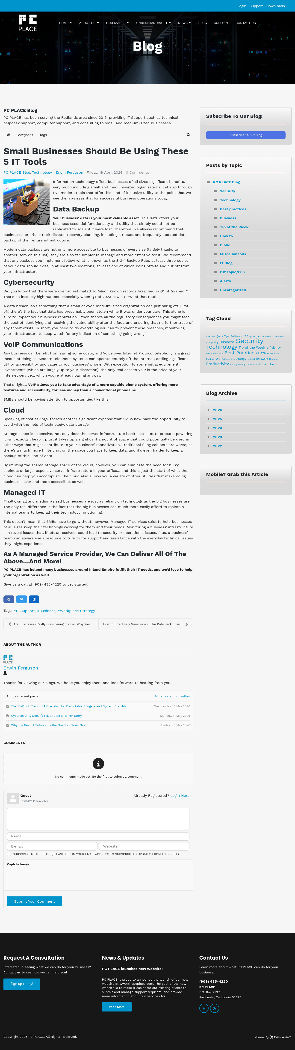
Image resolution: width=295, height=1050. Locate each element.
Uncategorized (233, 290)
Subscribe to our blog (246, 135)
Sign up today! (21, 984)
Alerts (225, 281)
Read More (116, 1007)
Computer (252, 364)
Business (47, 611)
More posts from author (172, 696)
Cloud (225, 245)
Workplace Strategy (77, 611)
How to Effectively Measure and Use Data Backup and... (146, 624)
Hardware (262, 358)
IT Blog (226, 263)
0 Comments (137, 172)
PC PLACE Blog (16, 172)
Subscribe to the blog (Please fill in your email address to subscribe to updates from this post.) (96, 854)
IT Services (116, 23)
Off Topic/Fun (232, 272)
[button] (188, 135)
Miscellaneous (233, 254)
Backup (210, 359)
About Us (87, 23)
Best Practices (240, 352)
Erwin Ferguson (69, 172)
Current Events (268, 364)
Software (236, 336)
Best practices (233, 209)
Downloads (275, 6)
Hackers (273, 359)
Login (241, 6)
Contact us (246, 23)
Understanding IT (152, 23)
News (183, 23)
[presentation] (42, 880)
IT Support (25, 611)
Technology (42, 172)
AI (259, 336)
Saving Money (237, 364)
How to (226, 236)
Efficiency (273, 347)
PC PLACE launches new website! (132, 969)
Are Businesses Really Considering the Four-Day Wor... (50, 624)
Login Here (179, 795)
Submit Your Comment (34, 901)
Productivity (217, 364)
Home (64, 23)
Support (256, 6)
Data (262, 353)
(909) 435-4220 (213, 981)
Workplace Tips (214, 353)
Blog (202, 23)
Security (227, 191)
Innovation (267, 336)
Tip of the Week (234, 227)
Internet (210, 336)
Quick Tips (222, 336)
